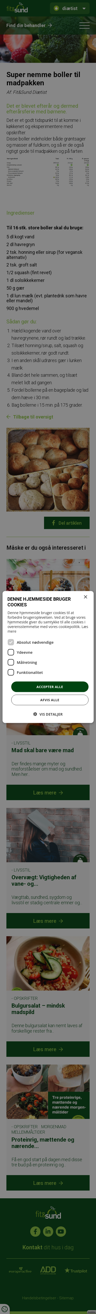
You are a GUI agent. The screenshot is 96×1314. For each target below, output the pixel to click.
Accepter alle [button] (50, 686)
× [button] (85, 597)
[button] (47, 714)
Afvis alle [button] (49, 700)
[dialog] (48, 657)
